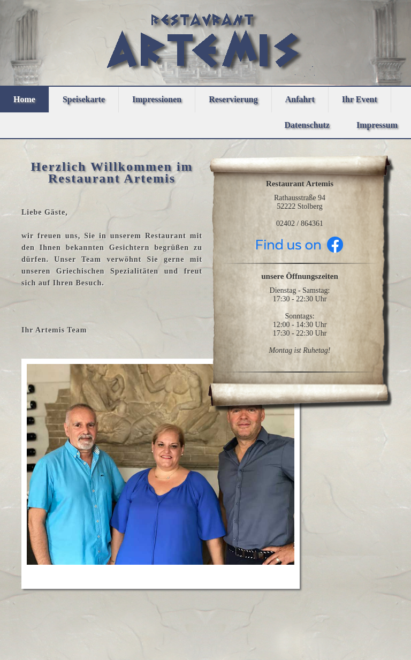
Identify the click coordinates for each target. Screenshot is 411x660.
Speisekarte (84, 99)
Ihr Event (359, 99)
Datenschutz (307, 125)
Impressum (377, 125)
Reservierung (233, 99)
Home (24, 99)
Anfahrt (300, 99)
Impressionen (156, 99)
